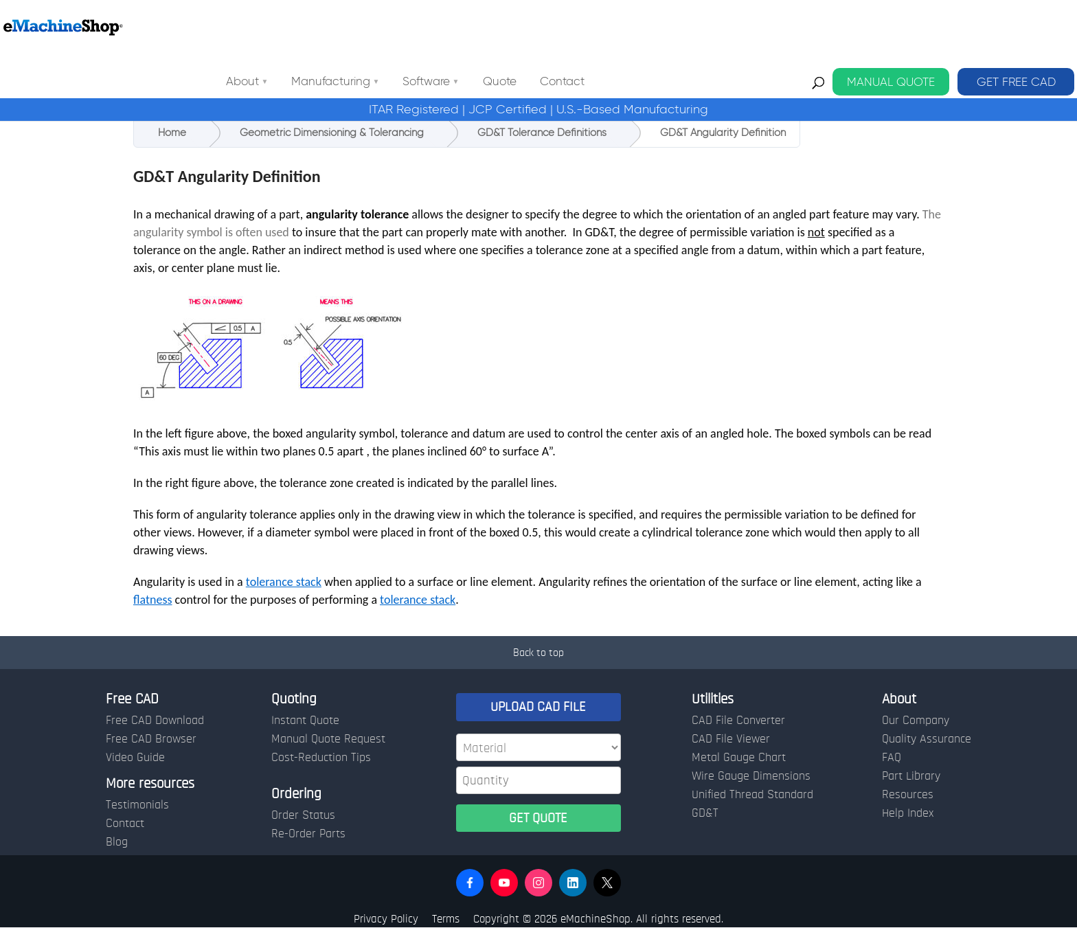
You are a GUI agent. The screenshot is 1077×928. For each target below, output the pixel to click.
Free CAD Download (155, 720)
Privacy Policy (386, 919)
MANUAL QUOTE (891, 27)
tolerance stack (283, 581)
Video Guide (135, 757)
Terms (446, 919)
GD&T (705, 813)
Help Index (907, 813)
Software (550, 27)
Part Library (911, 776)
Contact (686, 27)
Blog (117, 842)
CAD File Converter (738, 720)
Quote (623, 27)
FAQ (891, 757)
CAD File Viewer (731, 739)
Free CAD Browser (151, 739)
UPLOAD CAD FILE (538, 707)
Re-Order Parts (308, 834)
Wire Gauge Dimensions (751, 776)
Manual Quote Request (328, 739)
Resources (907, 795)
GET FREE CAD (1016, 27)
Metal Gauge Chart (739, 757)
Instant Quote (305, 720)
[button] (470, 882)
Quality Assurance (926, 739)
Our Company (915, 720)
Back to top (538, 652)
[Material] (538, 747)
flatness (152, 599)
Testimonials (137, 805)
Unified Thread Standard (752, 795)
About (366, 27)
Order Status (303, 815)
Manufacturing (454, 27)
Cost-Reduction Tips (321, 757)
